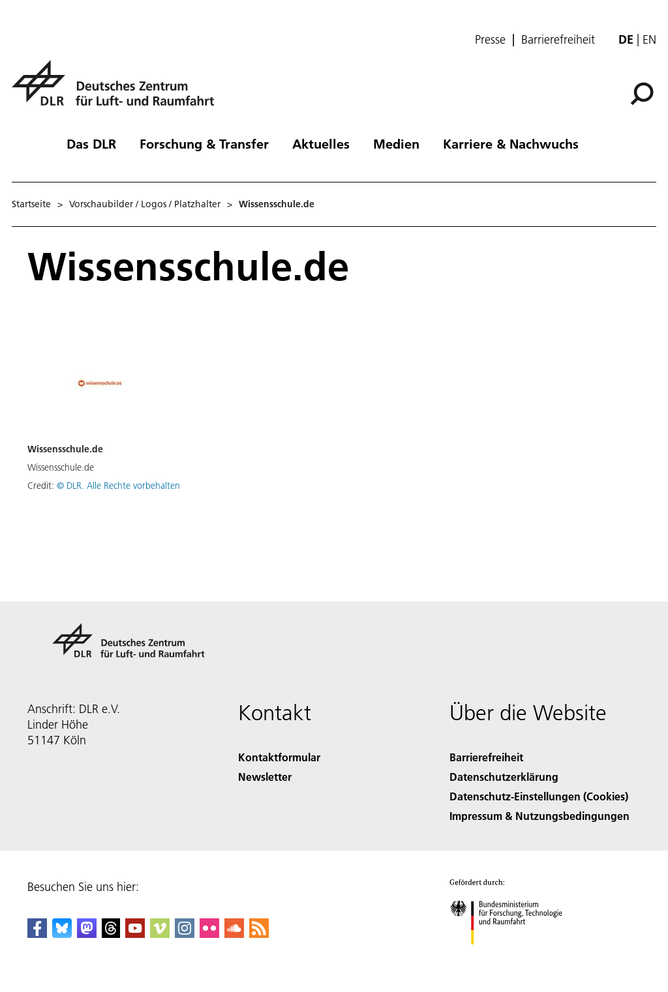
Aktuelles (321, 143)
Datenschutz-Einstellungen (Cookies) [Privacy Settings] (538, 796)
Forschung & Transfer (204, 143)
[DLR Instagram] (184, 933)
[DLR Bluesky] (62, 933)
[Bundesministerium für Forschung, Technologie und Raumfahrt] (513, 955)
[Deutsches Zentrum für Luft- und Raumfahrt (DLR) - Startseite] (118, 90)
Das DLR (91, 143)
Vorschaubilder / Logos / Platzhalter (144, 204)
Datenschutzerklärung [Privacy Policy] (503, 776)
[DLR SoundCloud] (234, 933)
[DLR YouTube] (135, 933)
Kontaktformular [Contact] (279, 757)
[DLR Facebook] (37, 933)
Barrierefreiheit (558, 40)
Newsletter (265, 776)
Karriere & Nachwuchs (511, 143)
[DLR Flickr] (209, 933)
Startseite (31, 204)
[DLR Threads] (111, 933)
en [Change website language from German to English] (649, 39)
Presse (490, 40)
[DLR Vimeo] (160, 933)
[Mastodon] (87, 933)
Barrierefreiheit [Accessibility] (486, 757)
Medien (396, 143)
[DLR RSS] (259, 933)
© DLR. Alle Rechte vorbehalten (118, 485)
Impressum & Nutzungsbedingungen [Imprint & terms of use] (539, 816)
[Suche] (642, 94)
